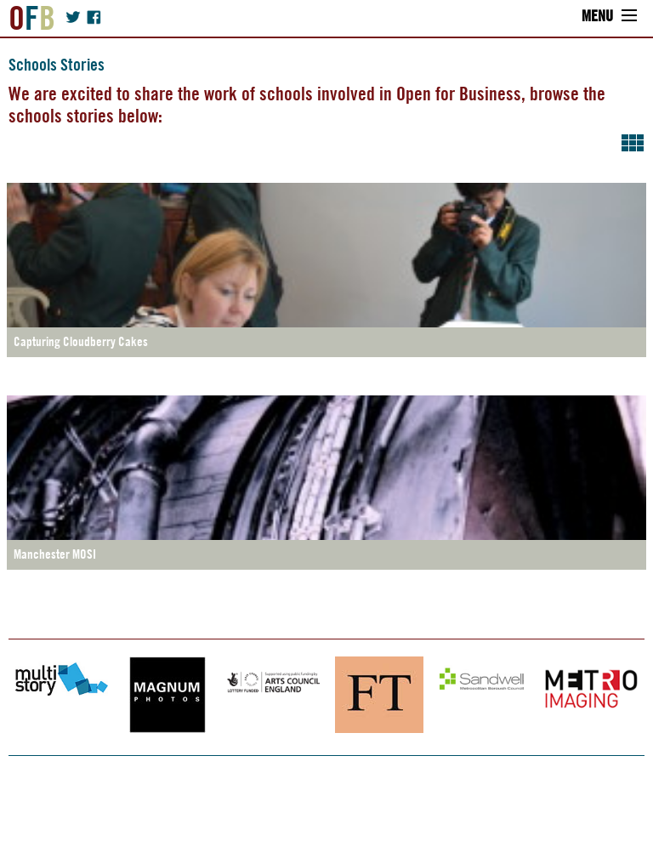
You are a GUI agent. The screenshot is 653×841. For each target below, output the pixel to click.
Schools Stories (57, 64)
